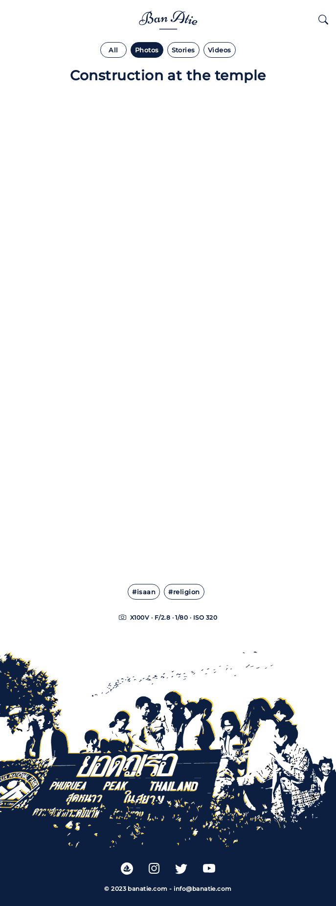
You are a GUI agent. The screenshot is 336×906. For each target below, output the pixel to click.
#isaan (144, 592)
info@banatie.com (203, 888)
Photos (147, 50)
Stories (183, 50)
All (113, 50)
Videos (219, 50)
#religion (184, 592)
